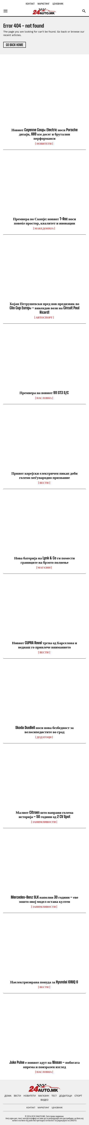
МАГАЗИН (44, 567)
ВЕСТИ (44, 482)
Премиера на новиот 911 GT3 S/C (44, 392)
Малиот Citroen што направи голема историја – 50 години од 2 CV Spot (44, 814)
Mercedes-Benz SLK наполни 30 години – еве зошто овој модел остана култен (44, 899)
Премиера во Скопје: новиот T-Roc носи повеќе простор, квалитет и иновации (44, 221)
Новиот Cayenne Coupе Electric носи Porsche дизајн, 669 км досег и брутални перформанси (44, 134)
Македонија (44, 228)
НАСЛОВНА (44, 398)
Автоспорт (44, 317)
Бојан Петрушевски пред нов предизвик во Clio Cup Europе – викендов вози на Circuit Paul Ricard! (45, 307)
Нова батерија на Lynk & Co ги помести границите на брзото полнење (44, 560)
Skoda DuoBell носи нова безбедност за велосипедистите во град (44, 729)
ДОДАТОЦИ (44, 737)
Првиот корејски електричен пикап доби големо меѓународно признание (44, 475)
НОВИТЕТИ (44, 143)
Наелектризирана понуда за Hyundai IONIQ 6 (44, 982)
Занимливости (44, 822)
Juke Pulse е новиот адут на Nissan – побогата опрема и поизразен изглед (44, 1064)
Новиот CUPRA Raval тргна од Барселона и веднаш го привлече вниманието (44, 645)
